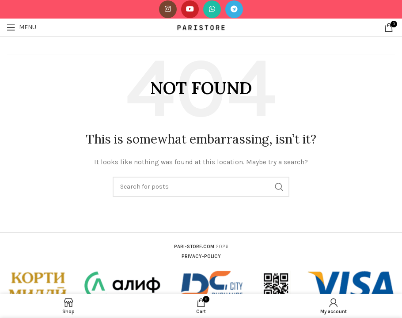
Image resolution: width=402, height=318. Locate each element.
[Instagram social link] (168, 9)
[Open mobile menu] (21, 27)
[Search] (201, 187)
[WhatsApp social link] (212, 9)
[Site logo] (201, 26)
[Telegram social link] (234, 9)
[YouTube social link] (190, 9)
